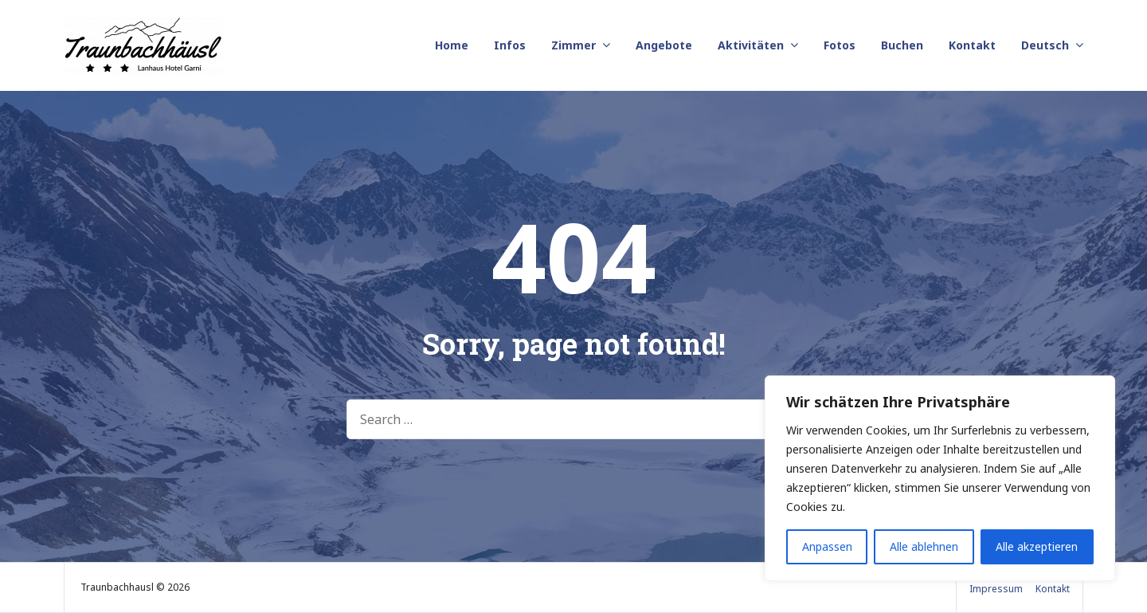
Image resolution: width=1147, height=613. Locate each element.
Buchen (902, 45)
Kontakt (972, 45)
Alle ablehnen (924, 546)
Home (451, 45)
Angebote (664, 45)
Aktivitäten (751, 45)
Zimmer (573, 45)
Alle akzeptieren (1037, 546)
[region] (940, 478)
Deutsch (1045, 45)
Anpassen (827, 546)
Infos (510, 45)
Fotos (839, 45)
